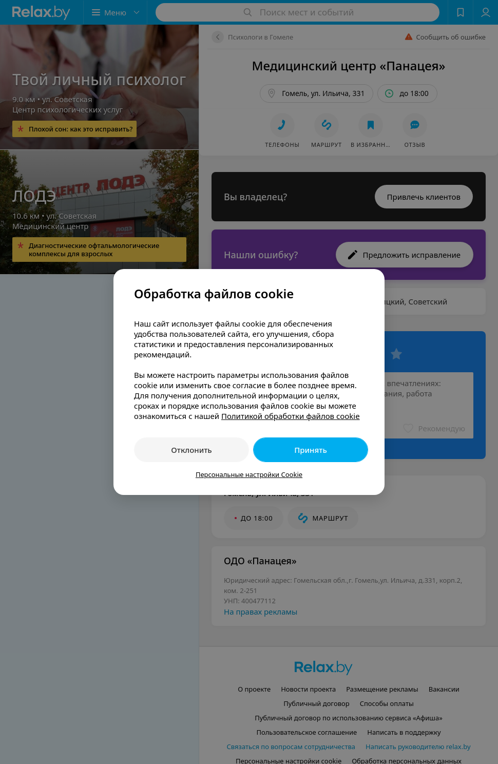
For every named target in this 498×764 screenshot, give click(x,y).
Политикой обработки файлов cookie (290, 416)
